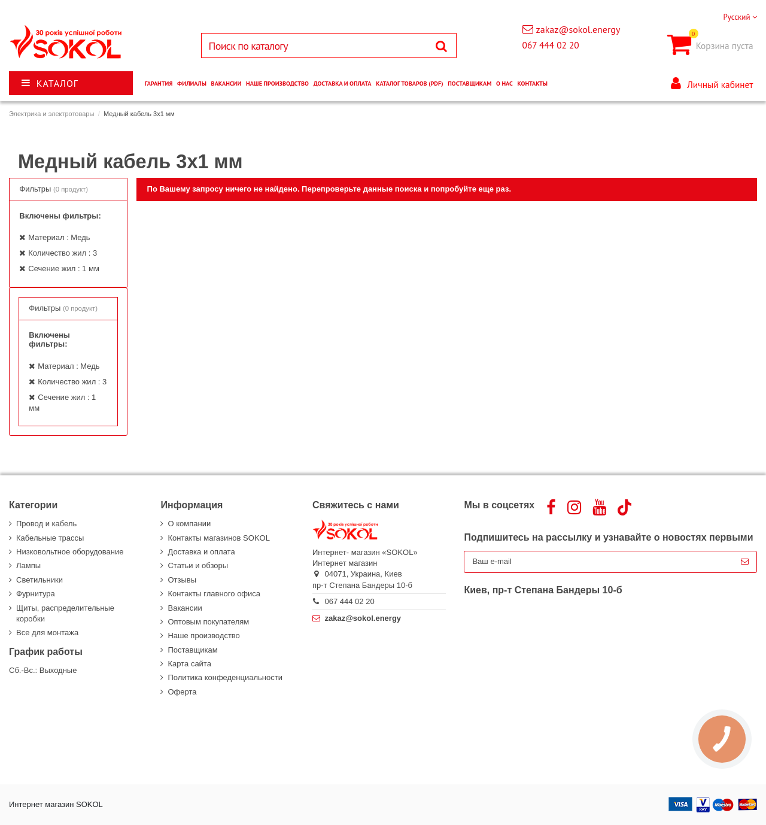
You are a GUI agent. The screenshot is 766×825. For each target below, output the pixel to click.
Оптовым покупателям (208, 621)
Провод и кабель (46, 523)
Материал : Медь (59, 237)
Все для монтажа (47, 632)
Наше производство (203, 635)
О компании (189, 523)
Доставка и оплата (201, 551)
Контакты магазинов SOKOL (218, 537)
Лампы (28, 565)
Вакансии (185, 607)
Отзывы (182, 579)
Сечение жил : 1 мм (63, 268)
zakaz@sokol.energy (578, 29)
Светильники (39, 579)
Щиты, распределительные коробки (65, 613)
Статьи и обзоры (198, 565)
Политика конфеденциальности (225, 677)
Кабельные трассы (50, 537)
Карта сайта (189, 663)
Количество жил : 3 (62, 252)
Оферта (182, 691)
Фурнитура (35, 593)
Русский (740, 17)
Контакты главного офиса (214, 593)
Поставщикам (192, 649)
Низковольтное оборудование (69, 551)
